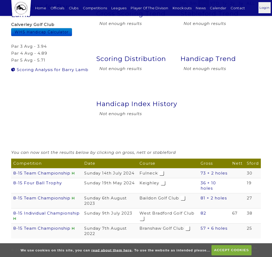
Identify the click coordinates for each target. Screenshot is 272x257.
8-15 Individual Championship (46, 213)
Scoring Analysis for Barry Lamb (49, 69)
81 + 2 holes (214, 198)
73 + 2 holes (214, 173)
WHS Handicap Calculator (42, 32)
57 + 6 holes (214, 228)
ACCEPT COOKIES (231, 250)
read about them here (111, 250)
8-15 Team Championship (41, 173)
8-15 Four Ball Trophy (37, 182)
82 (203, 213)
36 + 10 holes (208, 185)
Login (265, 8)
